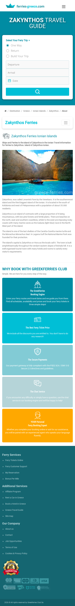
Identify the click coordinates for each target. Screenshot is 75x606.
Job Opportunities (13, 541)
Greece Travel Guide (14, 510)
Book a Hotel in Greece (15, 504)
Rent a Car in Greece (14, 497)
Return (15, 50)
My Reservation (12, 472)
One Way (16, 45)
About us (9, 529)
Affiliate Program (13, 491)
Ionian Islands (39, 111)
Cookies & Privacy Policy (16, 553)
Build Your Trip (20, 56)
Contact (9, 535)
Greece (26, 111)
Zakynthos (54, 111)
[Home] (5, 111)
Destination (15, 111)
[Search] (37, 92)
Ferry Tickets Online (14, 460)
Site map (9, 516)
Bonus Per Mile (12, 479)
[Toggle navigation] (63, 7)
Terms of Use (11, 547)
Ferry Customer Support (16, 466)
